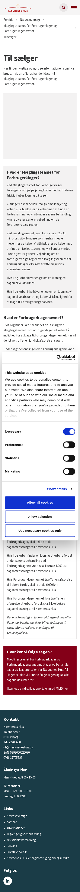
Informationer (15, 828)
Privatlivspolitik (16, 852)
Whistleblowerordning (21, 840)
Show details (57, 489)
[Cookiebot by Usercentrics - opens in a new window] (57, 357)
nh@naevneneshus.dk (18, 747)
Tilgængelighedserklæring (23, 834)
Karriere (11, 822)
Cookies (11, 846)
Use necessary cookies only (40, 530)
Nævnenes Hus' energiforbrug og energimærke (37, 858)
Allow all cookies (40, 502)
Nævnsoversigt (16, 816)
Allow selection (40, 516)
